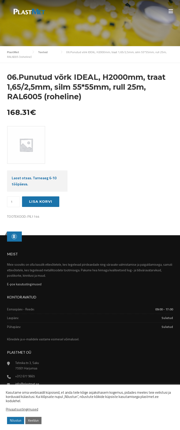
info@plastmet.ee (27, 384)
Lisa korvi (40, 201)
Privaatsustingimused (22, 409)
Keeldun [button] (33, 420)
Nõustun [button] (15, 420)
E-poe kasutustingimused (24, 284)
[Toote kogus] (13, 201)
